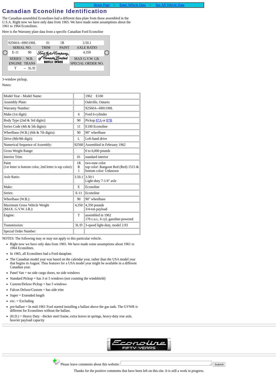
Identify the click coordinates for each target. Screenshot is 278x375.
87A (99, 120)
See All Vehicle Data (170, 5)
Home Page (102, 5)
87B (109, 120)
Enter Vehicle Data (133, 5)
